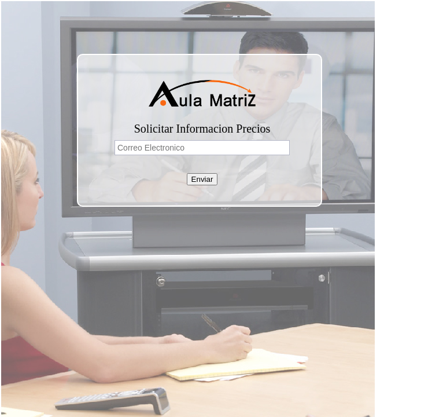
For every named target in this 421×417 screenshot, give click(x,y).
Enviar (202, 179)
